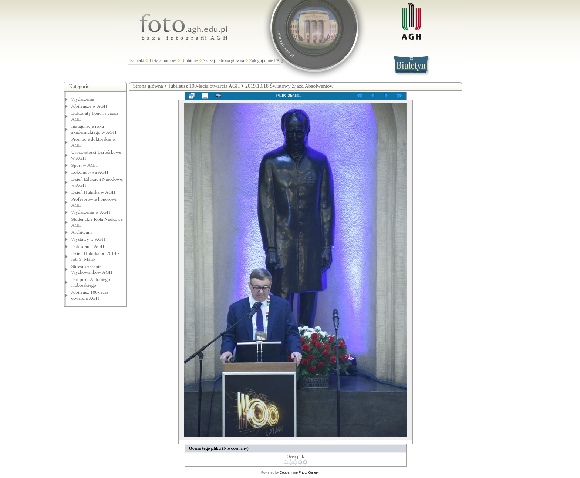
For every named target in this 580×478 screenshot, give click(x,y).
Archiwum (81, 232)
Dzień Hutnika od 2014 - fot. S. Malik (95, 256)
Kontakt (137, 60)
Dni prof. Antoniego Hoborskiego (90, 282)
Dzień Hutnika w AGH (93, 192)
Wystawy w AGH (88, 239)
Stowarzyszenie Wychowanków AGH (92, 269)
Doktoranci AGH (87, 246)
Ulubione (189, 60)
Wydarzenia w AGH (90, 212)
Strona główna (231, 60)
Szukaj (209, 60)
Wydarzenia (82, 99)
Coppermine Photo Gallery (299, 472)
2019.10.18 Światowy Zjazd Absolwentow (289, 86)
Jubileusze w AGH (89, 106)
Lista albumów (162, 60)
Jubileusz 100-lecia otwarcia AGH (89, 295)
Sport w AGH (84, 165)
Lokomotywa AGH (89, 172)
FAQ (278, 60)
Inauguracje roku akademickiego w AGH (94, 129)
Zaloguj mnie (261, 60)
